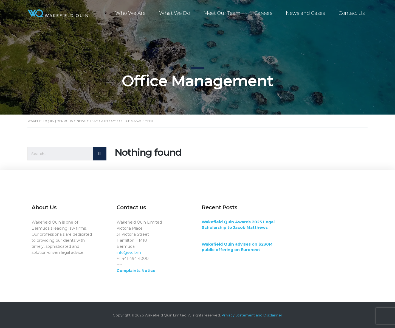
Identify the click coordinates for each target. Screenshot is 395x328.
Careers (264, 13)
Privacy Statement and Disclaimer (252, 315)
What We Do (174, 13)
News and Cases (305, 13)
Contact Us (352, 13)
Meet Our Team (222, 13)
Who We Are (130, 13)
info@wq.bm (129, 252)
